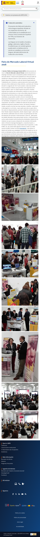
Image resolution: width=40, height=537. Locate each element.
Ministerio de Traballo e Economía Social (12, 471)
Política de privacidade (20, 517)
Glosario (3, 461)
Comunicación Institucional (8, 447)
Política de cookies (20, 513)
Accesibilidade (20, 526)
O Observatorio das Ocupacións (9, 449)
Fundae (3, 475)
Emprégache (23, 128)
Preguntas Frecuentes (7, 463)
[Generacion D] (20, 505)
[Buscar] (20, 8)
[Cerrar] (34, 22)
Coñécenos (4, 445)
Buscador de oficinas (6, 459)
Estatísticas (4, 452)
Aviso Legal (20, 522)
